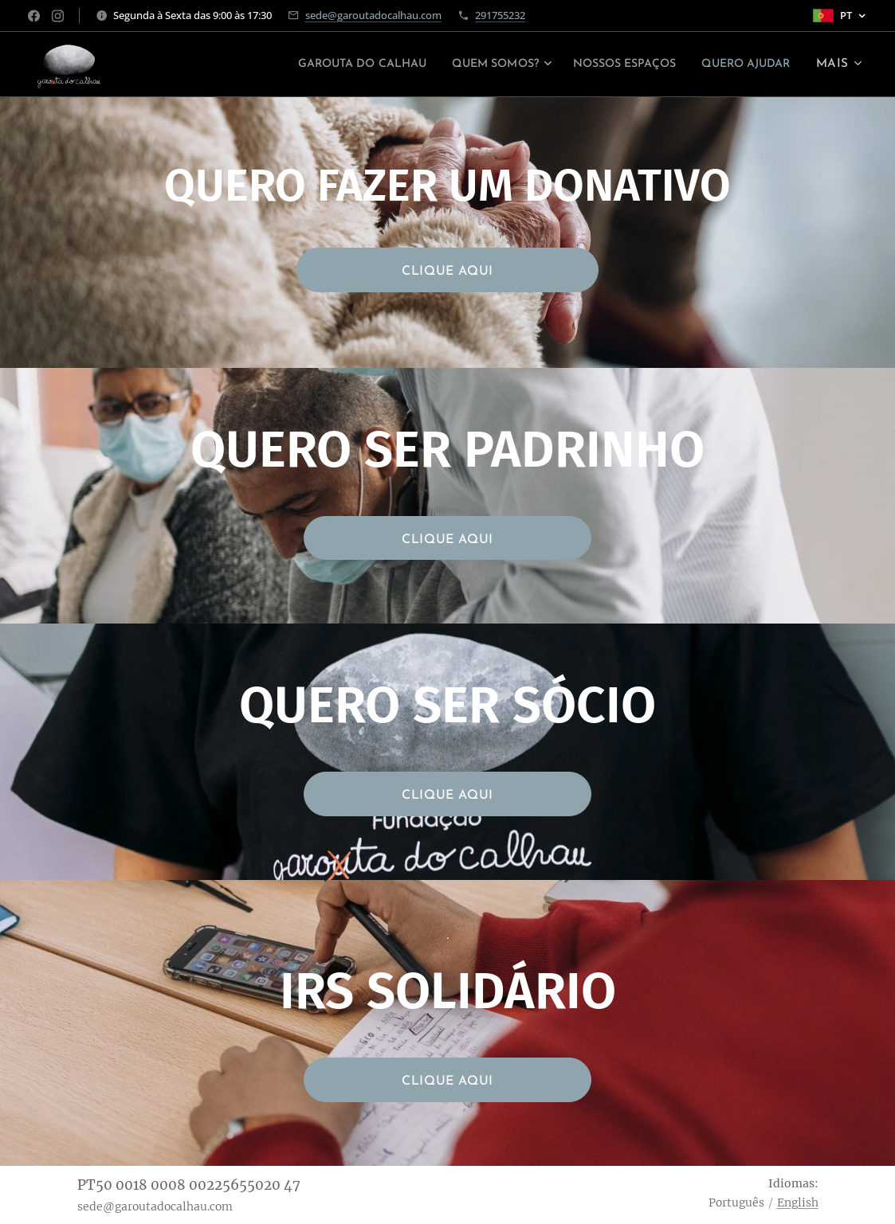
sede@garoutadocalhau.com (373, 15)
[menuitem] (312, 64)
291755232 (500, 15)
